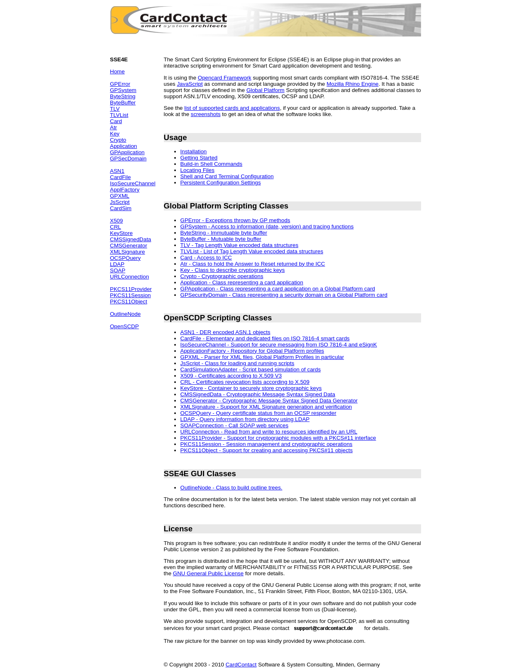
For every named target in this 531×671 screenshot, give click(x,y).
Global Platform (265, 90)
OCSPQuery (125, 258)
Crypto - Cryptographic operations (221, 276)
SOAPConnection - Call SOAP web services (234, 425)
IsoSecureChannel (133, 183)
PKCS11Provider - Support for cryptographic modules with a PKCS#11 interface (278, 438)
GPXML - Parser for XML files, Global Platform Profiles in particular (262, 357)
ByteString (123, 96)
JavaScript (189, 84)
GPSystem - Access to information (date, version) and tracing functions (267, 226)
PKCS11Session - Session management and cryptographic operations (266, 444)
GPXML (119, 196)
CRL (115, 227)
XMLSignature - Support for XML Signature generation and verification (266, 407)
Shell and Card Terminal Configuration (227, 176)
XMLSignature (127, 252)
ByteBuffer (123, 102)
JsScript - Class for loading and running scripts (237, 363)
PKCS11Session (130, 295)
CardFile (120, 177)
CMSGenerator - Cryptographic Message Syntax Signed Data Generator (269, 400)
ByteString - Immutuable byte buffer (223, 233)
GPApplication (127, 152)
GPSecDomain (128, 158)
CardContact (241, 664)
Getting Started (199, 158)
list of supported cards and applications (232, 108)
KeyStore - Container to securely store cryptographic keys (251, 388)
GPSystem (123, 90)
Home (117, 71)
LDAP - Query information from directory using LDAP (245, 419)
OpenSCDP (124, 326)
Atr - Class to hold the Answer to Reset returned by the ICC (252, 264)
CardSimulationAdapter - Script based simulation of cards (250, 369)
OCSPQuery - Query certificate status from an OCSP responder (258, 413)
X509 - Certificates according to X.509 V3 (231, 376)
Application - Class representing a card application (241, 282)
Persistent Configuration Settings (220, 182)
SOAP (117, 270)
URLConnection (129, 277)
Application (123, 146)
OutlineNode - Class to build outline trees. (231, 487)
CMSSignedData (130, 239)
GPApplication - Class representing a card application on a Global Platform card (277, 289)
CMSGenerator (128, 245)
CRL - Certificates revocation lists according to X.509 (244, 382)
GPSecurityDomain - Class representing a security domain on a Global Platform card (283, 295)
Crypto (118, 140)
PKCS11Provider (131, 289)
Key (114, 134)
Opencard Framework (224, 78)
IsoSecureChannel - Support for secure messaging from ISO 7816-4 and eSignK (278, 345)
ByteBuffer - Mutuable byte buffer (220, 239)
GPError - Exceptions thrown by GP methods (235, 220)
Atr (113, 127)
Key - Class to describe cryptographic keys (232, 270)
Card (116, 121)
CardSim (121, 208)
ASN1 (117, 171)
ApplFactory (124, 190)
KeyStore (121, 233)
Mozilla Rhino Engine (352, 84)
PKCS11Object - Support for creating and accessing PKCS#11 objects (266, 450)
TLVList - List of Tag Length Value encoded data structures (252, 251)
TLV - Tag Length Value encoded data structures (239, 245)
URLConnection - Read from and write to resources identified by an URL (269, 432)
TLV (114, 109)
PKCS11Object (128, 301)
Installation (193, 151)
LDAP (117, 264)
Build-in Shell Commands (211, 164)
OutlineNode (125, 314)
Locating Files (197, 170)
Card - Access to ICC (206, 257)
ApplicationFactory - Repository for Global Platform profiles (252, 351)
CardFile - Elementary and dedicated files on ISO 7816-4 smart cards (265, 338)
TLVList (119, 115)
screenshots (206, 114)
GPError (120, 84)
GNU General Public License (208, 573)
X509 (116, 221)
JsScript (119, 202)
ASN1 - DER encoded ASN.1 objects (225, 332)
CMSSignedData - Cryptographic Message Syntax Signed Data (257, 394)
